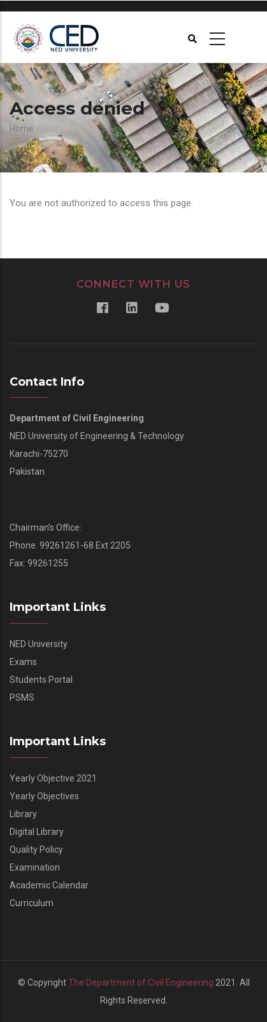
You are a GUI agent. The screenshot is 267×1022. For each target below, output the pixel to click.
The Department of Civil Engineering (140, 982)
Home (22, 128)
